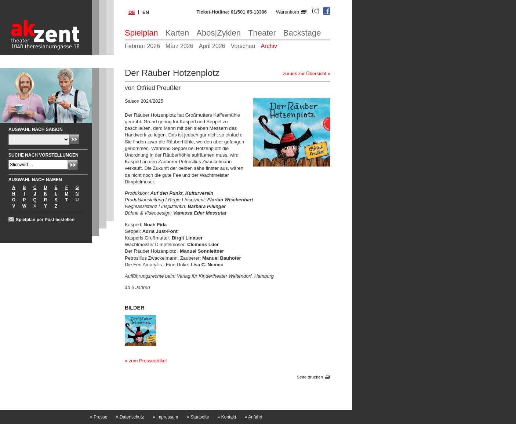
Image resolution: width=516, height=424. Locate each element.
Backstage (302, 32)
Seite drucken (310, 376)
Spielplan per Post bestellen (45, 219)
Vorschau (243, 46)
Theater (262, 32)
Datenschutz (130, 417)
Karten (177, 32)
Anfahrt (253, 417)
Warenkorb (287, 12)
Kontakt (227, 417)
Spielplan (141, 32)
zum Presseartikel (148, 360)
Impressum (165, 417)
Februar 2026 (142, 46)
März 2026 (179, 46)
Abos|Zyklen (218, 32)
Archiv (269, 46)
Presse (98, 417)
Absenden (74, 139)
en (145, 12)
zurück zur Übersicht (304, 73)
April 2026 (212, 46)
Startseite (198, 417)
